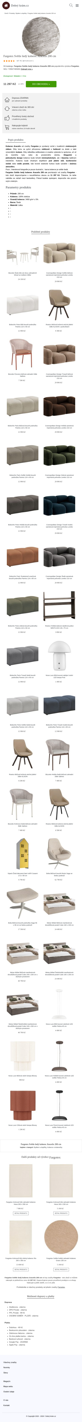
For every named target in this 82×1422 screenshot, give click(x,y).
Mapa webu (8, 1386)
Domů (6, 13)
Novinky (6, 1367)
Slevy (5, 1373)
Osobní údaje (8, 1392)
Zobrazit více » (27, 69)
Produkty (12, 13)
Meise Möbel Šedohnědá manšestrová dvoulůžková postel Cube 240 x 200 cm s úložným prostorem (22, 1026)
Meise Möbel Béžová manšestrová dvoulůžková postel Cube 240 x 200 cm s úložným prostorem (22, 975)
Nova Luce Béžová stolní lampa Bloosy (22, 1076)
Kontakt (6, 1405)
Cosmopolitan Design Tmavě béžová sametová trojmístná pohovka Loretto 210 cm (59, 376)
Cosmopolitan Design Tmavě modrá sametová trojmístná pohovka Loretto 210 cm (59, 527)
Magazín (6, 1381)
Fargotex (61, 1287)
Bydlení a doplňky (21, 13)
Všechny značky (10, 1362)
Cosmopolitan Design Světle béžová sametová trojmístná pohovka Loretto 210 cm (59, 275)
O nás (5, 1400)
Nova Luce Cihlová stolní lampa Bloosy (22, 1125)
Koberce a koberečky (54, 1147)
